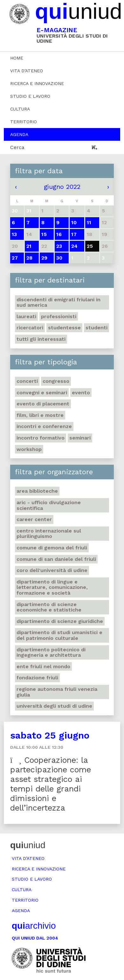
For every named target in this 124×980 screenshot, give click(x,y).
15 (44, 234)
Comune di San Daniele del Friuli (56, 559)
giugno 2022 (62, 186)
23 (59, 246)
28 (29, 258)
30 (59, 258)
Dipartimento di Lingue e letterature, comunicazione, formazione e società (52, 587)
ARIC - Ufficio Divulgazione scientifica (49, 505)
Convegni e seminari (42, 393)
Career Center (34, 519)
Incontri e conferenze (44, 426)
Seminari (80, 438)
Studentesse (64, 328)
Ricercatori (30, 328)
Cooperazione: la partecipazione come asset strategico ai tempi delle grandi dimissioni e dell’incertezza (50, 783)
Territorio (23, 121)
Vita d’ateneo (26, 70)
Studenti (96, 328)
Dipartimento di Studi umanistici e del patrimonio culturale (59, 635)
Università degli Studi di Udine (54, 706)
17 (74, 234)
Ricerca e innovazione (37, 83)
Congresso (56, 381)
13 (14, 234)
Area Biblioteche (37, 491)
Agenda (19, 134)
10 (74, 222)
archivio (34, 926)
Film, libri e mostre (40, 415)
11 (89, 222)
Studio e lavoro (30, 96)
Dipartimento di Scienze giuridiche (60, 621)
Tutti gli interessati (41, 339)
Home (16, 58)
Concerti (27, 381)
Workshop (29, 449)
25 (90, 246)
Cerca (17, 147)
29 (44, 258)
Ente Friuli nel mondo (43, 666)
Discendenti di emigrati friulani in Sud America (58, 302)
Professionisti (58, 316)
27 (15, 258)
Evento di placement (43, 404)
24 (74, 246)
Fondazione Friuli (37, 678)
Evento (81, 393)
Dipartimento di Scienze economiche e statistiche (49, 607)
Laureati (26, 316)
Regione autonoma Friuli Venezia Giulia (57, 692)
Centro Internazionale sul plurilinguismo (49, 534)
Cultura (20, 108)
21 (28, 246)
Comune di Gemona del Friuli (52, 548)
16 (59, 234)
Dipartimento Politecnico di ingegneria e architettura (51, 652)
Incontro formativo (41, 438)
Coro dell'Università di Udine (52, 570)
